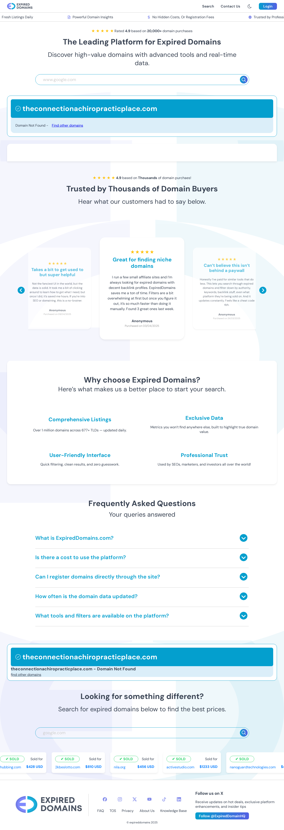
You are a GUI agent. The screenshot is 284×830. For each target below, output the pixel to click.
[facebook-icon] (105, 799)
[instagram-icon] (120, 799)
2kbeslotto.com (68, 767)
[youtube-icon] (149, 799)
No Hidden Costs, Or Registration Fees (181, 17)
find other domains (26, 674)
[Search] (244, 79)
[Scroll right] (262, 290)
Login (268, 6)
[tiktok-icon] (164, 799)
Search (208, 6)
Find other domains (67, 125)
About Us (147, 810)
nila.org (120, 767)
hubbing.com (10, 767)
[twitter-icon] (135, 799)
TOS (113, 810)
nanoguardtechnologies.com (253, 767)
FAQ (100, 810)
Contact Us (230, 6)
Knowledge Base (173, 810)
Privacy (128, 810)
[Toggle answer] (243, 538)
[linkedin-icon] (179, 799)
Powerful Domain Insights (91, 17)
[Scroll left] (21, 290)
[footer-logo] (49, 805)
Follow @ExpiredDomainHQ (222, 816)
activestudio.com (181, 767)
